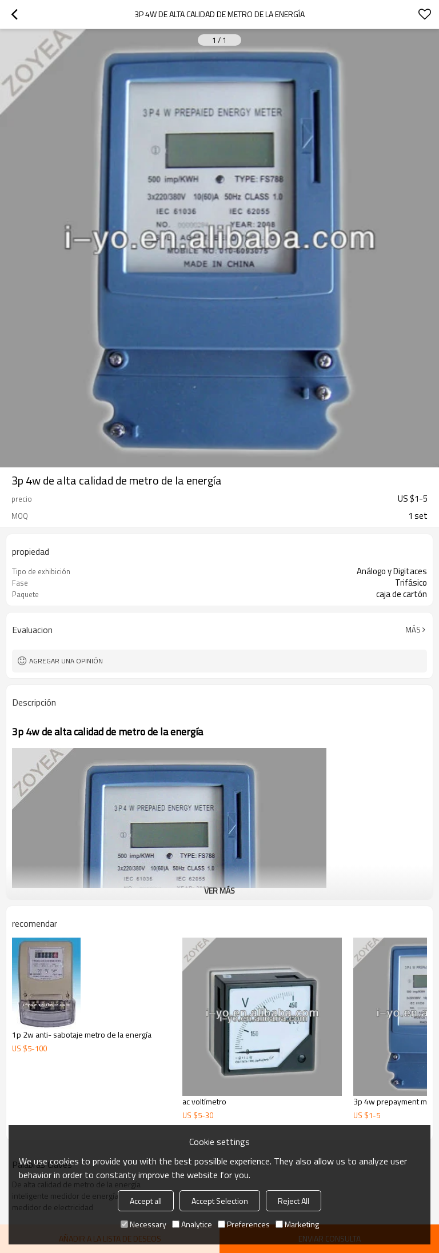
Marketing (297, 1224)
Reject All (293, 1201)
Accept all (146, 1201)
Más (413, 629)
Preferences (244, 1224)
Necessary (143, 1224)
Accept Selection (219, 1201)
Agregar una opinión (66, 660)
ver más (219, 890)
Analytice (192, 1224)
